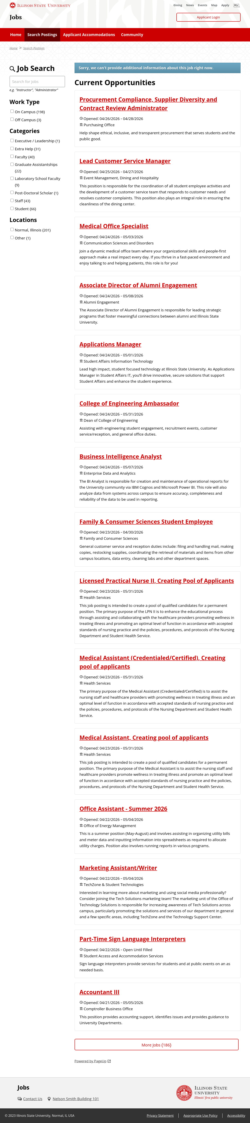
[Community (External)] (132, 34)
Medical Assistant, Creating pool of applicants (144, 737)
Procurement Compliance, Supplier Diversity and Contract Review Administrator (148, 104)
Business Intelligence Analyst (121, 456)
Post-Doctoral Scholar (36, 193)
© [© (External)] (6, 1115)
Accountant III (99, 992)
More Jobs (156, 1045)
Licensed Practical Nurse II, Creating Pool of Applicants (157, 580)
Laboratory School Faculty (37, 181)
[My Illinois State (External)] (237, 5)
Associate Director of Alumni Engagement (138, 285)
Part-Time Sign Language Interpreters (133, 939)
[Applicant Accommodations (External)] (89, 34)
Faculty (25, 156)
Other (23, 238)
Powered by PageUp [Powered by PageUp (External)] (90, 1061)
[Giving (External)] (178, 5)
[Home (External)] (15, 34)
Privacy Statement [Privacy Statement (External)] (160, 1115)
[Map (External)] (214, 5)
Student (25, 208)
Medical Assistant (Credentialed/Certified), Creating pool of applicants (153, 662)
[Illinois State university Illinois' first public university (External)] (204, 1093)
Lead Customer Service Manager (125, 161)
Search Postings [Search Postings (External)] (34, 48)
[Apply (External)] (225, 5)
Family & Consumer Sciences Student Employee (146, 521)
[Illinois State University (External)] (40, 5)
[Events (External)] (202, 5)
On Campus (30, 111)
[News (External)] (190, 5)
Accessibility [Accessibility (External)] (236, 1115)
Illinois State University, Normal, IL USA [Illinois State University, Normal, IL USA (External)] (45, 1115)
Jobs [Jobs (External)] (16, 17)
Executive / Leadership (37, 140)
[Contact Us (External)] (30, 1099)
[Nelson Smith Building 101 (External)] (73, 1099)
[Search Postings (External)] (42, 34)
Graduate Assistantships (36, 167)
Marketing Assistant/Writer (118, 868)
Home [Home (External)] (14, 48)
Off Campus (28, 119)
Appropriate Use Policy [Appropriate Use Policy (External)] (200, 1115)
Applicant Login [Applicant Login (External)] (208, 17)
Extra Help (27, 148)
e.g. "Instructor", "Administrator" (34, 90)
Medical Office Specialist (114, 226)
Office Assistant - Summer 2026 (123, 808)
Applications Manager (110, 344)
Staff (22, 200)
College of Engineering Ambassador (129, 403)
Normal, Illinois (33, 230)
